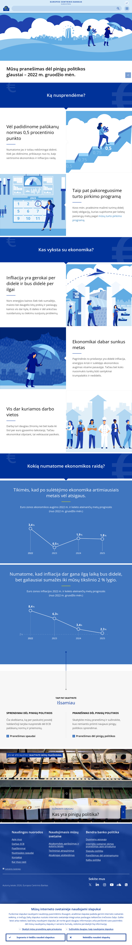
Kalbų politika (93, 859)
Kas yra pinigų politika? (85, 812)
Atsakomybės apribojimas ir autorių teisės (64, 845)
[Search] (64, 8)
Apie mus (17, 839)
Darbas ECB (18, 843)
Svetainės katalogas (13, 869)
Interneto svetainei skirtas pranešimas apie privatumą (101, 845)
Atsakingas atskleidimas (62, 855)
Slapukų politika (94, 850)
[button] (127, 3)
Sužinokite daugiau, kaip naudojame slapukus (91, 929)
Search (118, 8)
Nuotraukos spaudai (23, 852)
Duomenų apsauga (96, 839)
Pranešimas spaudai (22, 736)
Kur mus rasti (19, 861)
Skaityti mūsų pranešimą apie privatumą (42, 929)
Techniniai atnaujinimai (61, 850)
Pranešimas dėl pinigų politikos (95, 736)
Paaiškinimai (19, 848)
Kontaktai (17, 857)
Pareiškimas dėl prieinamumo (102, 855)
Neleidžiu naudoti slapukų (96, 937)
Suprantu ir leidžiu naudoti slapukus (36, 937)
